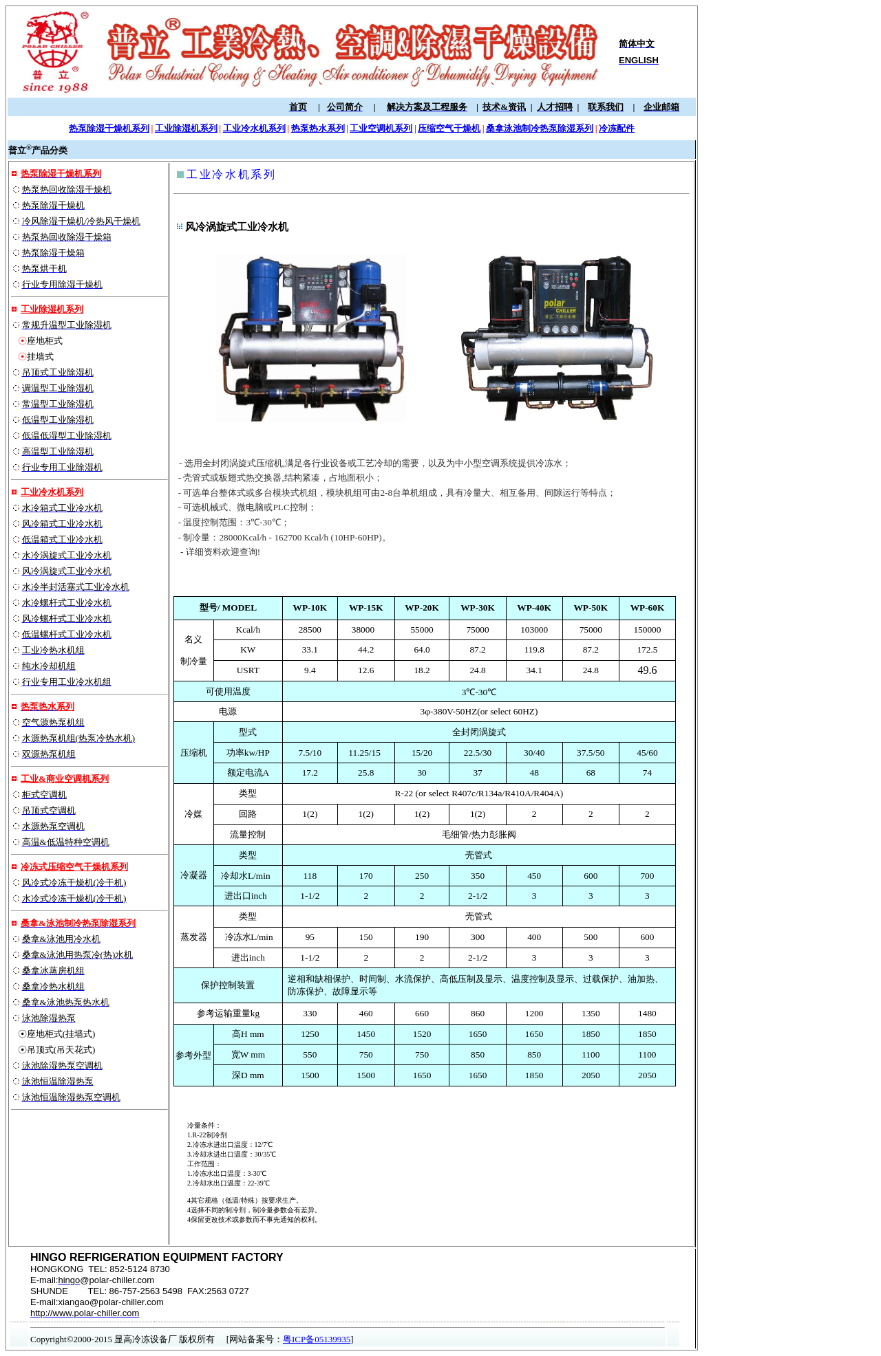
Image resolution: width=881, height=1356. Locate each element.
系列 (65, 706)
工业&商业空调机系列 (65, 779)
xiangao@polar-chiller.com (110, 1302)
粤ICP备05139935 (316, 1339)
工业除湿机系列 (52, 309)
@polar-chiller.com (117, 1280)
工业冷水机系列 (52, 492)
